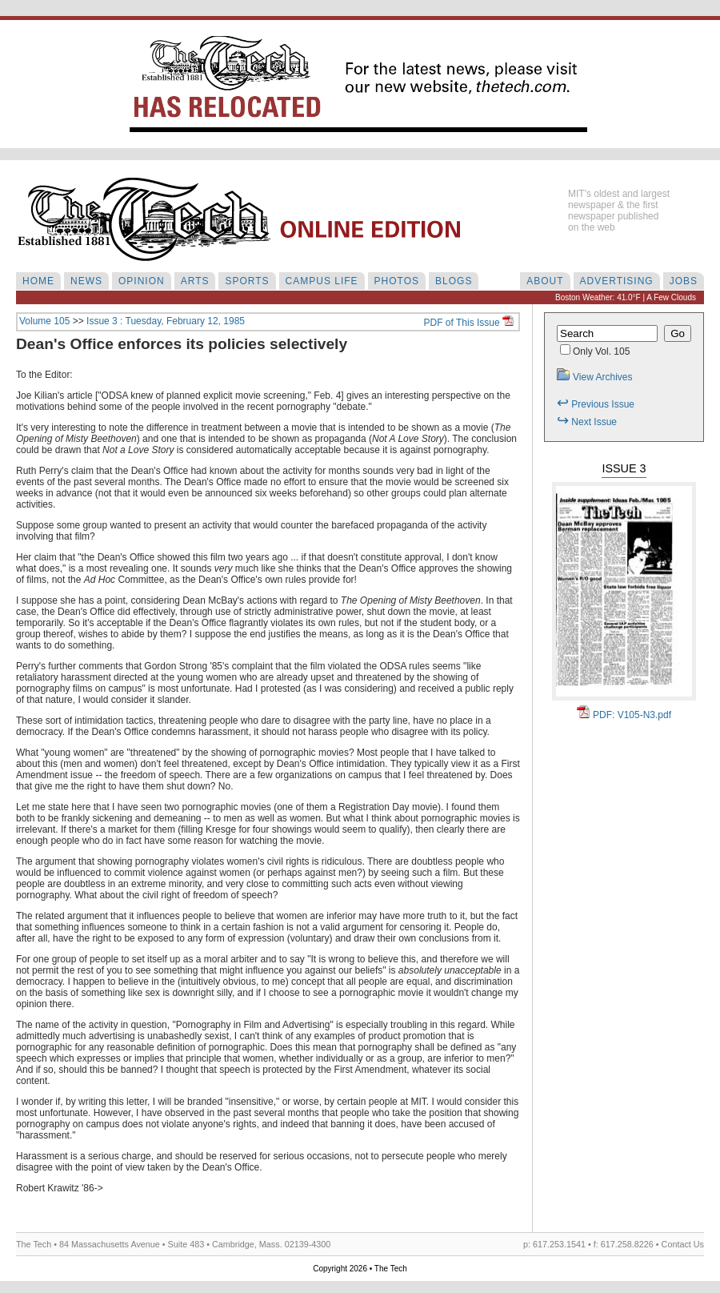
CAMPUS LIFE (322, 281)
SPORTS (247, 281)
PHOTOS (396, 281)
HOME (38, 281)
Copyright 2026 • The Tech (360, 1268)
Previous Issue (595, 404)
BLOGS (453, 281)
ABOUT (544, 281)
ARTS (195, 281)
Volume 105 (44, 321)
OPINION (141, 281)
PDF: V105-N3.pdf (624, 715)
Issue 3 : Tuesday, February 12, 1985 (165, 321)
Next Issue (587, 422)
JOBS (684, 281)
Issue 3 (624, 468)
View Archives (594, 377)
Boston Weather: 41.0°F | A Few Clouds (625, 297)
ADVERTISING (617, 281)
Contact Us (683, 1244)
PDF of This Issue (469, 322)
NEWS (86, 281)
